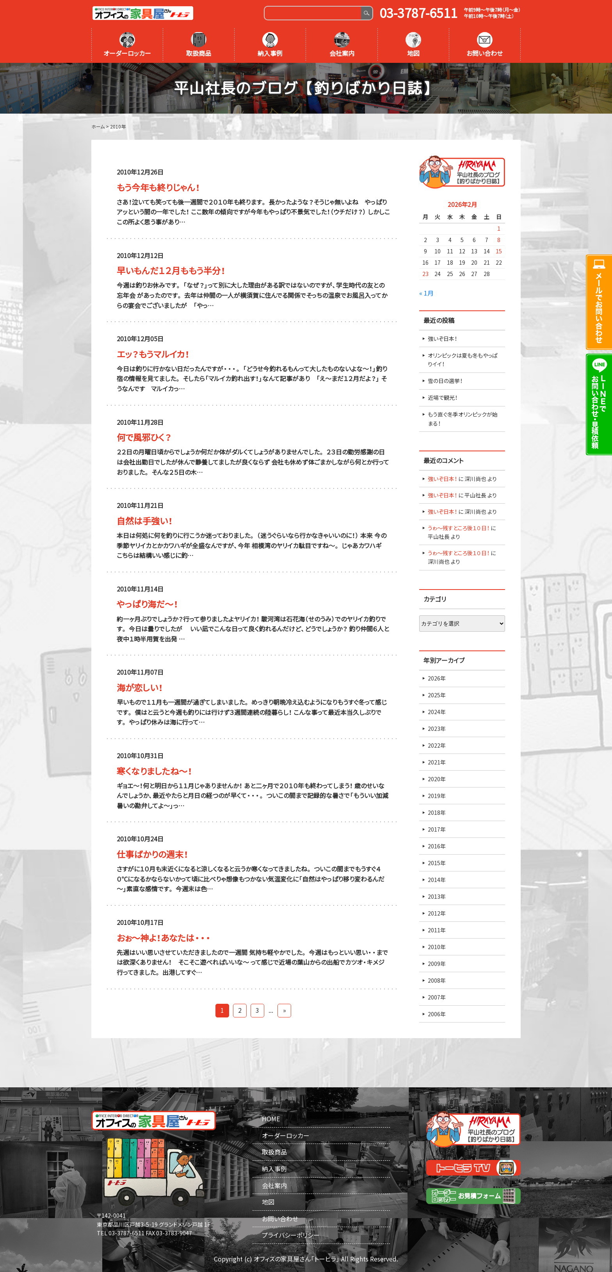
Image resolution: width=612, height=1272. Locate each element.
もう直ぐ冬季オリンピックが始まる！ (463, 418)
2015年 (437, 863)
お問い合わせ (484, 45)
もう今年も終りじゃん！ (158, 187)
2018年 (437, 812)
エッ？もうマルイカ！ (153, 353)
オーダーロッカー (127, 45)
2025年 (437, 695)
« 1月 (426, 293)
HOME (271, 1118)
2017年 (437, 829)
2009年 (437, 963)
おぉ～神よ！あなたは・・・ (164, 937)
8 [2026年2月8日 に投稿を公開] (498, 240)
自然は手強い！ (145, 520)
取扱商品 (198, 45)
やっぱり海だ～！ (147, 603)
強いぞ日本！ (442, 338)
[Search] (313, 13)
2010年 (437, 947)
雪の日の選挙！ (445, 381)
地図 (413, 45)
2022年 (437, 745)
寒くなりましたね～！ (154, 770)
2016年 (437, 846)
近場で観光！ (442, 397)
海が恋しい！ (140, 687)
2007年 (437, 997)
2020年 (437, 779)
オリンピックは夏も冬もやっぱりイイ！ (463, 359)
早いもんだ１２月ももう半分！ (171, 270)
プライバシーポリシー (291, 1235)
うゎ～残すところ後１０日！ (458, 528)
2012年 (437, 913)
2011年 (437, 930)
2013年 (437, 896)
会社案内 (341, 45)
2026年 (437, 678)
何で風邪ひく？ (144, 437)
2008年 (437, 980)
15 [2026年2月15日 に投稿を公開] (499, 251)
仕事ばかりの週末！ (152, 854)
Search (366, 13)
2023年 (437, 728)
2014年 (437, 880)
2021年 (437, 762)
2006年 (437, 1014)
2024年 (437, 712)
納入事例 (270, 45)
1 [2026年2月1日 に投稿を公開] (498, 228)
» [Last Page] (284, 1010)
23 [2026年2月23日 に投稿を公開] (425, 274)
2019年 (437, 796)
